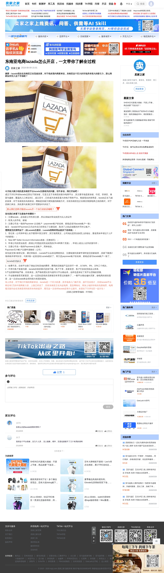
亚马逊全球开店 (129, 196)
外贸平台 (31, 559)
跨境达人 (102, 559)
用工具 (51, 4)
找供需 (79, 4)
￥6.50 (139, 428)
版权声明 (8, 542)
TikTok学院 (61, 534)
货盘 (112, 4)
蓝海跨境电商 (20, 561)
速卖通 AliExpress (154, 196)
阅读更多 (140, 89)
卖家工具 (34, 538)
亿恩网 (83, 559)
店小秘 (41, 559)
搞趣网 (60, 559)
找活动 (60, 4)
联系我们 (8, 538)
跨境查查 (51, 561)
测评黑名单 (34, 542)
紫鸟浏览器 (41, 556)
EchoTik (41, 561)
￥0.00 (139, 394)
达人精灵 (105, 561)
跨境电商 (50, 559)
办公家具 (63, 324)
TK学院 (89, 4)
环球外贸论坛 (72, 559)
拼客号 (32, 561)
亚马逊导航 (99, 556)
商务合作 (8, 530)
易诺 (111, 559)
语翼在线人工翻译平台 (58, 556)
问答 (97, 4)
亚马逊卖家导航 (85, 556)
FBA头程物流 (64, 561)
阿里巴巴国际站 (129, 207)
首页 (27, 4)
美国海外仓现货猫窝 (32, 324)
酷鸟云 (17, 556)
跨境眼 (92, 559)
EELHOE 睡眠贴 (101, 324)
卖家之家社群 (35, 534)
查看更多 (140, 262)
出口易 (73, 556)
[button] (94, 531)
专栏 (34, 4)
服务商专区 (34, 546)
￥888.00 (140, 382)
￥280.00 (140, 417)
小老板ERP (19, 559)
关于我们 (8, 534)
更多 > (108, 307)
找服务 (69, 4)
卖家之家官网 (35, 530)
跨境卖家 (31, 301)
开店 (104, 4)
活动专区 (34, 550)
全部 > (154, 183)
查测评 (42, 4)
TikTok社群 (61, 538)
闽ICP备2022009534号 (82, 569)
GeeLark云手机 (92, 561)
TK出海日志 (61, 530)
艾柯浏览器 (28, 556)
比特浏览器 (77, 561)
